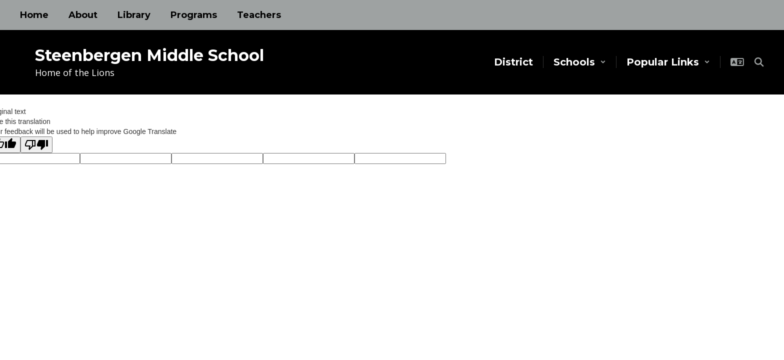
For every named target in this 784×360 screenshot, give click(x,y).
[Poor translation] (36, 144)
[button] (580, 62)
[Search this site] (759, 62)
